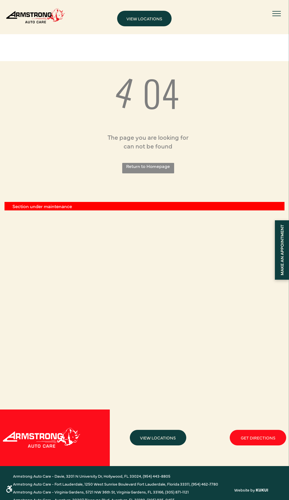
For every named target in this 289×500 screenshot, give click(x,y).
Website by (244, 490)
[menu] (276, 13)
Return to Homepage (148, 166)
